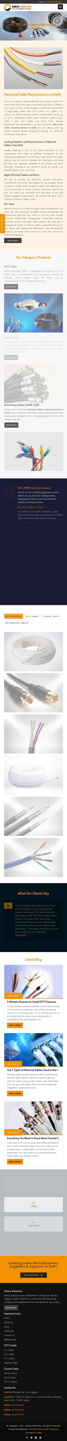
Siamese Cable (11, 1363)
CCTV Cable (32, 618)
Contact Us (9, 1335)
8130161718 (18, 1414)
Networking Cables (17, 625)
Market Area (10, 1339)
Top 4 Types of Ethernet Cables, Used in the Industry (33, 1069)
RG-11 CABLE (10, 1381)
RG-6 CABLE (10, 1377)
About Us (8, 1322)
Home (7, 1318)
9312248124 (18, 1405)
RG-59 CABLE (10, 1373)
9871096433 (18, 1409)
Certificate (9, 1331)
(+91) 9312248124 (53, 2)
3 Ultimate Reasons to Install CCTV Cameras (31, 1001)
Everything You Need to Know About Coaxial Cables (33, 1138)
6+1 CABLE (9, 1358)
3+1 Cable (9, 1350)
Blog (6, 1326)
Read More (13, 240)
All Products (14, 618)
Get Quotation (31, 1277)
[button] (5, 25)
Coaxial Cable (51, 618)
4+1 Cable (9, 1354)
